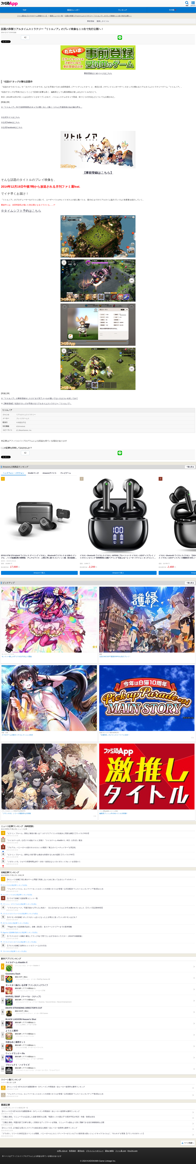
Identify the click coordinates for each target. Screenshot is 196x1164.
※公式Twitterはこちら (10, 122)
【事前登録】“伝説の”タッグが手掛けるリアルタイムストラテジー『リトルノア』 (37, 403)
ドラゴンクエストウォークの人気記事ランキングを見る (20, 913)
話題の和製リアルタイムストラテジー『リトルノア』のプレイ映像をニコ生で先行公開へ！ (98, 16)
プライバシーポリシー (95, 1151)
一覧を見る (190, 467)
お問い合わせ (62, 1151)
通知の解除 (109, 1151)
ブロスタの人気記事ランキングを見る (14, 951)
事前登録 (90, 21)
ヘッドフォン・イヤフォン (13, 473)
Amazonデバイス (49, 473)
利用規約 (72, 1151)
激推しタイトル (103, 21)
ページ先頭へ (189, 1143)
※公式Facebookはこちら (11, 127)
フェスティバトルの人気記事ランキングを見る (17, 894)
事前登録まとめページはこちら (98, 73)
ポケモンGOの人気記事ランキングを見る (15, 923)
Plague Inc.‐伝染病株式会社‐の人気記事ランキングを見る (19, 932)
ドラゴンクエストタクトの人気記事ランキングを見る (19, 942)
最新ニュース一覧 (56, 16)
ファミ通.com (120, 1151)
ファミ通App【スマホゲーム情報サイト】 (32, 16)
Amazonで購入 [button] (39, 573)
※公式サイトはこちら (10, 117)
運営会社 (81, 1151)
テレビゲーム (65, 473)
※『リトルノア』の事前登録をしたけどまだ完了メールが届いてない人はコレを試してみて (39, 398)
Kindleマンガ (33, 473)
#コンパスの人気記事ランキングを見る (14, 885)
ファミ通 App (9, 4)
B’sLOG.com (133, 1151)
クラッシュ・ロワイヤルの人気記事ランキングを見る (19, 904)
